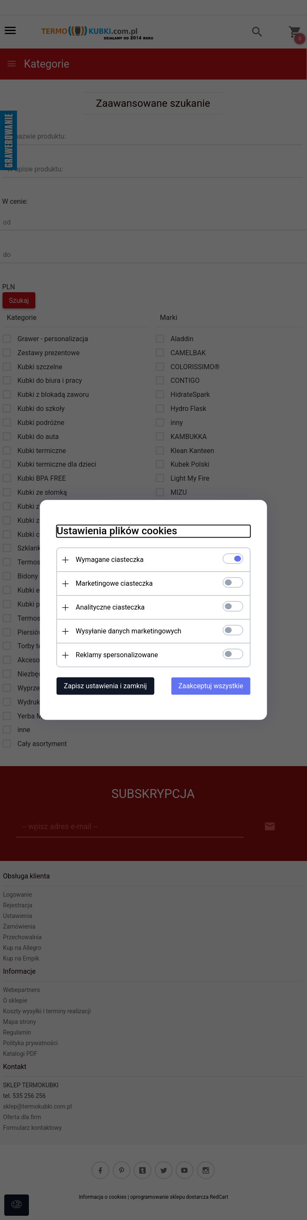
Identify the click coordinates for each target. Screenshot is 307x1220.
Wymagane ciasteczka (109, 560)
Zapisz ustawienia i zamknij (104, 686)
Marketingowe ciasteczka (113, 584)
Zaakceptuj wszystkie (211, 686)
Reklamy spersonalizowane (116, 655)
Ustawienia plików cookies (116, 531)
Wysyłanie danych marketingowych (127, 631)
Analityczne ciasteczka (109, 608)
